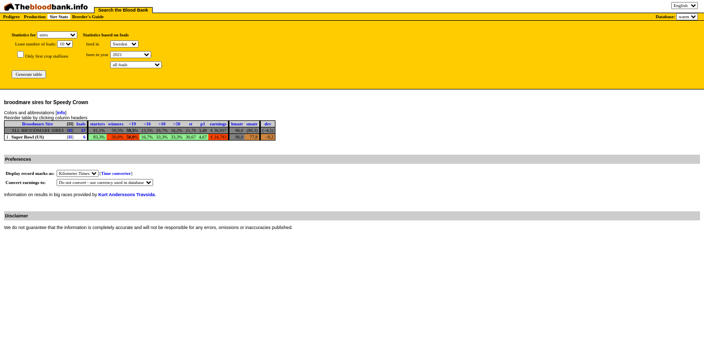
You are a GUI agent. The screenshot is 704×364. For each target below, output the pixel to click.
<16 (147, 123)
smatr (252, 123)
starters (97, 123)
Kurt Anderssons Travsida (127, 194)
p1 (203, 123)
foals (80, 123)
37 (83, 130)
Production (34, 16)
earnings (218, 123)
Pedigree (11, 16)
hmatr (237, 123)
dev (267, 123)
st (191, 123)
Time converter (116, 173)
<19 (132, 123)
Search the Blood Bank (124, 10)
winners (116, 123)
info (61, 112)
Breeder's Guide (88, 16)
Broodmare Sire (37, 123)
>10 (161, 123)
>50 (176, 123)
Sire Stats (59, 16)
